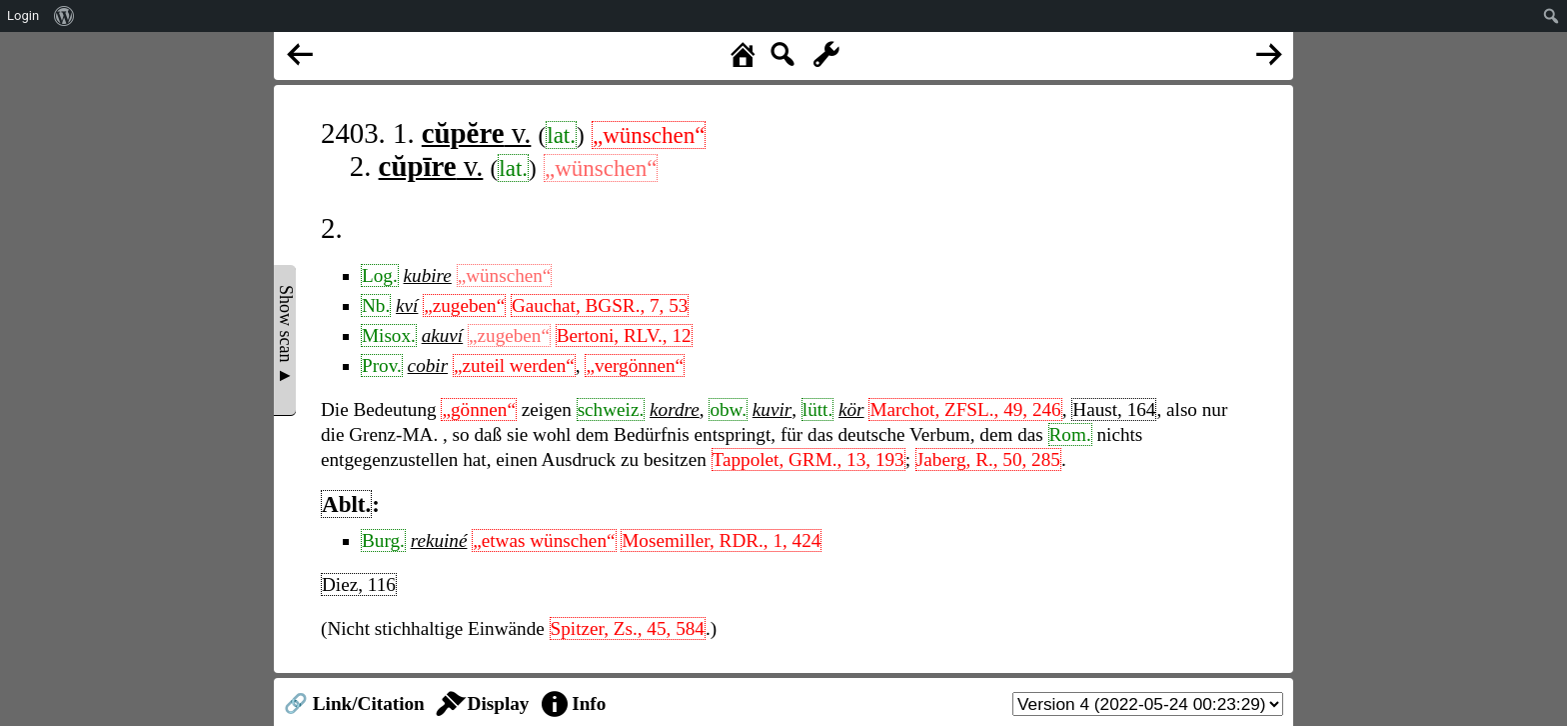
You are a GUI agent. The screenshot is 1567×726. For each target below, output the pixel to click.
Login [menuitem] (23, 15)
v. (477, 133)
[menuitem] (64, 16)
